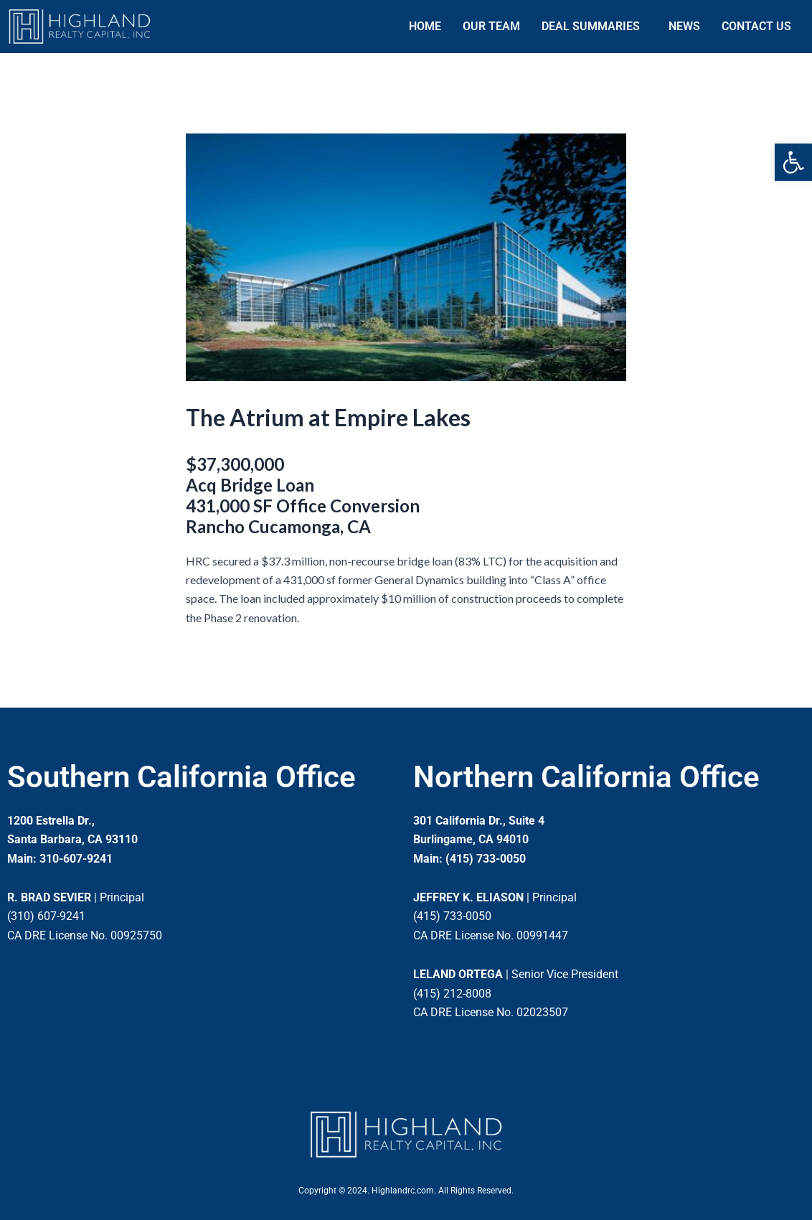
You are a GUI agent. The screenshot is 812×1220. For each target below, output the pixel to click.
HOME (425, 26)
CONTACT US (756, 26)
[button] (793, 162)
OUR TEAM (491, 26)
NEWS (684, 26)
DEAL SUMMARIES (591, 26)
